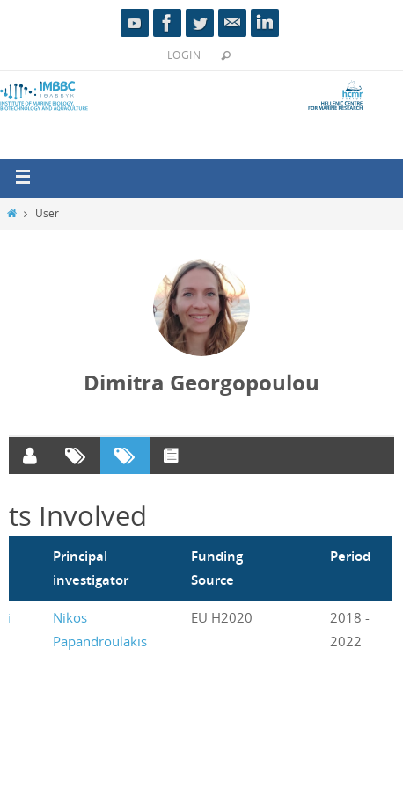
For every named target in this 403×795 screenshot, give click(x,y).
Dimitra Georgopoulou (201, 383)
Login (184, 54)
